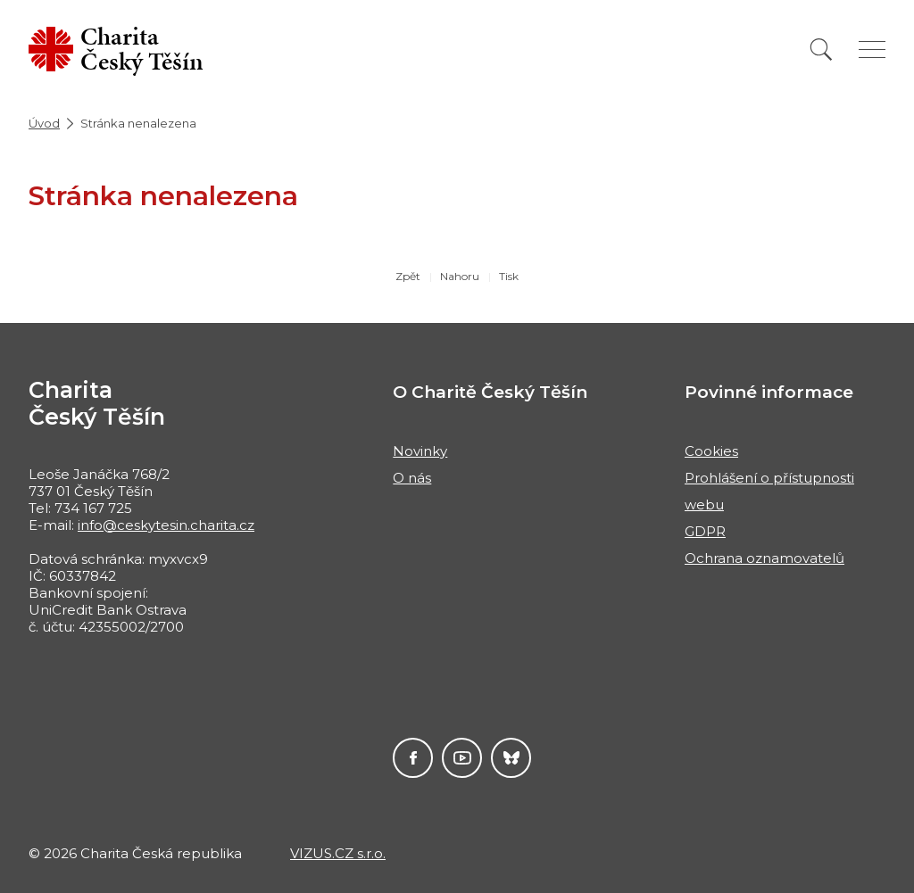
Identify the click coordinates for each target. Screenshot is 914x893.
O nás (412, 477)
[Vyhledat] (821, 49)
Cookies (711, 450)
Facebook (413, 758)
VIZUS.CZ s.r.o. (338, 853)
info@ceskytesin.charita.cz (166, 525)
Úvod (44, 123)
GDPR (705, 531)
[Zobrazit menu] (872, 49)
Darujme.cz (511, 758)
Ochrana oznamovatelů (764, 558)
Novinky (420, 450)
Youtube (462, 758)
